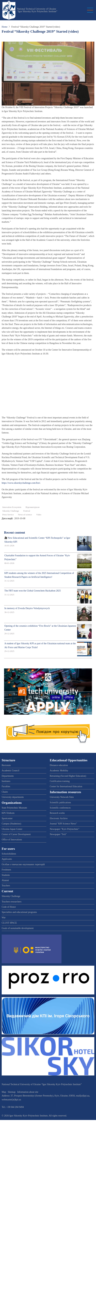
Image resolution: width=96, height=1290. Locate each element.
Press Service (8, 514)
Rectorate (6, 765)
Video (38, 514)
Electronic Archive (59, 818)
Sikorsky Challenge (10, 511)
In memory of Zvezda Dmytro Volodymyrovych (27, 608)
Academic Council (10, 770)
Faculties (6, 786)
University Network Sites (62, 797)
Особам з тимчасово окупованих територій (23, 864)
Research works (57, 813)
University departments (13, 797)
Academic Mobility (59, 770)
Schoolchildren (9, 853)
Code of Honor (9, 907)
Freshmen (6, 869)
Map (4, 1092)
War (4, 917)
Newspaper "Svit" (58, 834)
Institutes (6, 781)
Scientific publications (60, 802)
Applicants (7, 859)
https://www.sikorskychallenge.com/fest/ (21, 483)
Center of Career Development (16, 834)
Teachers (6, 885)
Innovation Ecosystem (11, 507)
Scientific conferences (60, 807)
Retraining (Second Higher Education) (68, 776)
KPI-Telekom (8, 813)
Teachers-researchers (11, 901)
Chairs (5, 792)
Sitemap (11, 1092)
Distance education (59, 765)
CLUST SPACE (9, 923)
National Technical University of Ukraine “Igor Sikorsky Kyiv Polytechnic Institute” (37, 10)
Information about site (27, 1092)
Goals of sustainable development (18, 928)
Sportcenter (7, 818)
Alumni (5, 880)
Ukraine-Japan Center (12, 829)
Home (4, 27)
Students (6, 875)
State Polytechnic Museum (14, 807)
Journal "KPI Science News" (63, 823)
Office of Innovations (12, 839)
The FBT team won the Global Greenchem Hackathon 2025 (32, 590)
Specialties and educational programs (19, 912)
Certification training (60, 781)
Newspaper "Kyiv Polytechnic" (64, 829)
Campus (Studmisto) (11, 823)
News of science (25, 514)
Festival (26, 511)
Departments (8, 776)
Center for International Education (66, 786)
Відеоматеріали (33, 507)
